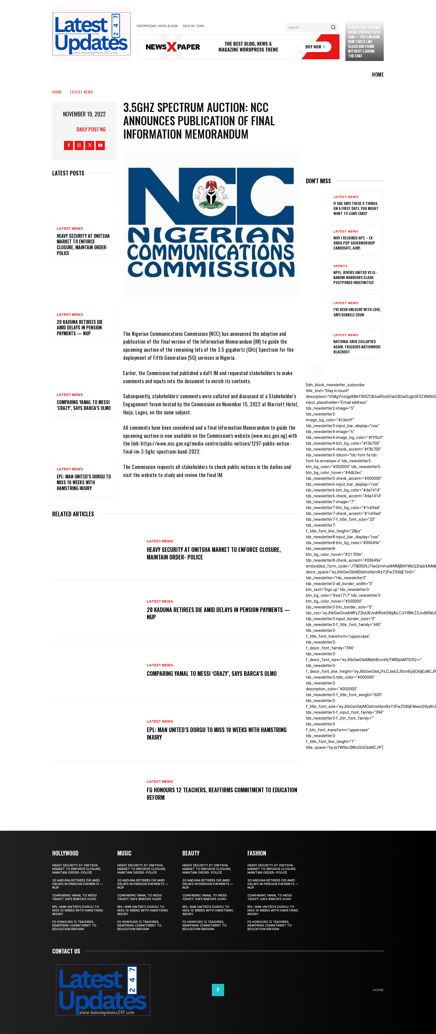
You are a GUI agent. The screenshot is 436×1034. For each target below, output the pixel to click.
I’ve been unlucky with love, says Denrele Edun (357, 311)
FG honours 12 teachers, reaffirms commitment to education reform (209, 793)
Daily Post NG (91, 129)
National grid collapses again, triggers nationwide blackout (357, 346)
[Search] (333, 27)
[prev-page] (309, 370)
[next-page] (318, 370)
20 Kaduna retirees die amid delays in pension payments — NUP (80, 328)
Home (57, 92)
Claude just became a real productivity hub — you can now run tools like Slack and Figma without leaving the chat (364, 41)
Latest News (81, 92)
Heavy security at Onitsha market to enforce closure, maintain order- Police (83, 244)
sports (340, 266)
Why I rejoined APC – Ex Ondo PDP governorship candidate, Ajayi (354, 243)
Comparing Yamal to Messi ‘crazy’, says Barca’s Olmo (84, 405)
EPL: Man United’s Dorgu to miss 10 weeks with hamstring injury (84, 482)
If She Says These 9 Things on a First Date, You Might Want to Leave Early (355, 208)
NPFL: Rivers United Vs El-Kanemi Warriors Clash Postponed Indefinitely (355, 277)
